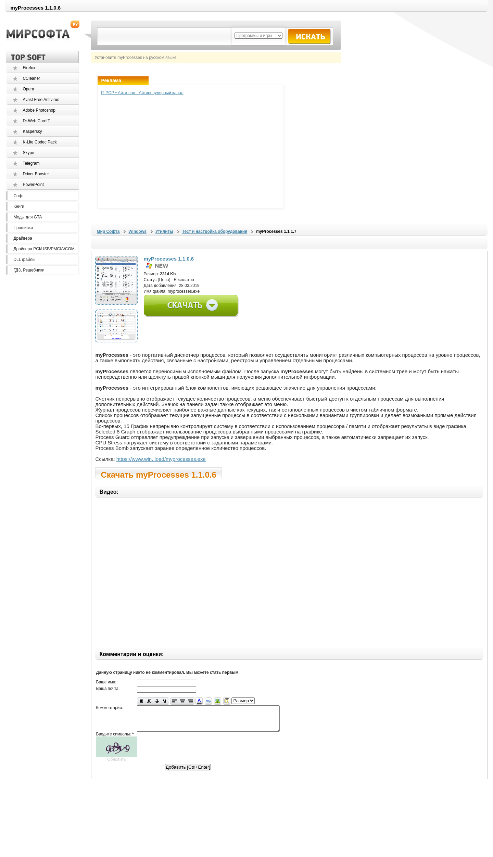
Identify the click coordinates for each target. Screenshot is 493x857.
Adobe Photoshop (39, 110)
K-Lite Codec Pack (39, 142)
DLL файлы (24, 259)
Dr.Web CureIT (36, 120)
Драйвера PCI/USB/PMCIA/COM (43, 249)
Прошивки (23, 227)
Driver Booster (36, 174)
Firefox (29, 67)
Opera (28, 89)
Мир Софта (108, 231)
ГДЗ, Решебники (28, 270)
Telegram (31, 163)
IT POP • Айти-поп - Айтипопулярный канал (142, 92)
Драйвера (22, 238)
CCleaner (31, 78)
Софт (18, 195)
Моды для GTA (27, 217)
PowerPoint (33, 184)
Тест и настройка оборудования (214, 231)
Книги (18, 206)
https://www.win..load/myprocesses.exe (161, 459)
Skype (28, 152)
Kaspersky (32, 131)
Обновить (116, 764)
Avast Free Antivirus (41, 99)
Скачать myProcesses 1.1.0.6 (158, 474)
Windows (137, 231)
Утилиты (164, 231)
